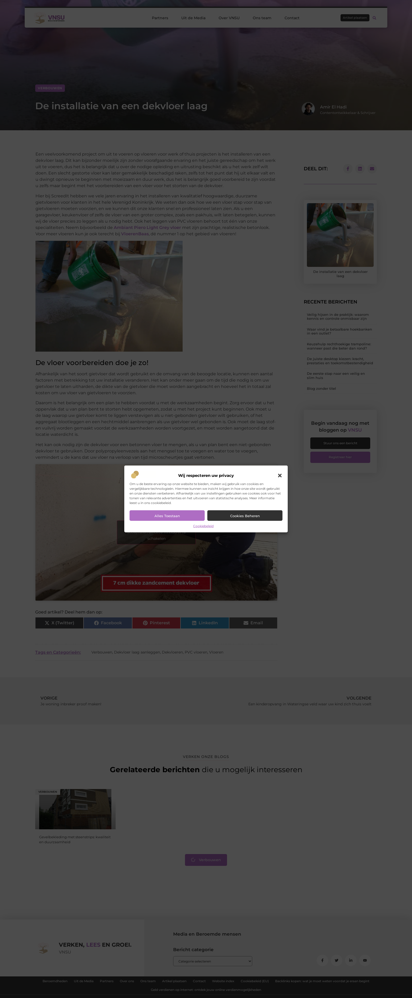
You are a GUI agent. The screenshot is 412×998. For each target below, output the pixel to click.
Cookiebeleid (203, 526)
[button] (279, 475)
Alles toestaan (167, 516)
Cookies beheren (245, 516)
